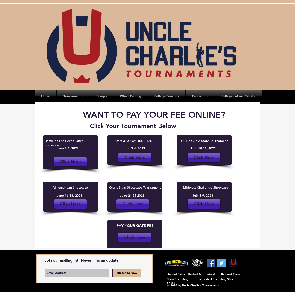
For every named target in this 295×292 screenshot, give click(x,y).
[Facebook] (211, 263)
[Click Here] (204, 157)
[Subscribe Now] (126, 273)
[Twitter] (221, 263)
